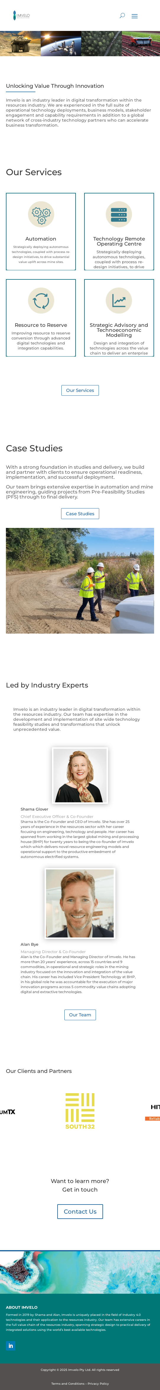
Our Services (80, 390)
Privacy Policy (98, 1384)
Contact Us (80, 1211)
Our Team (80, 1015)
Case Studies (80, 513)
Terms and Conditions (67, 1384)
